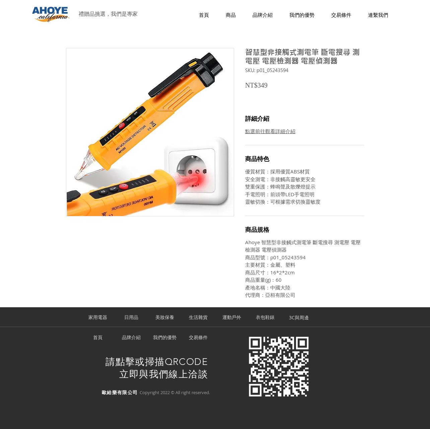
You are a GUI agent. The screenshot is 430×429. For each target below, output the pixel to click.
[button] (230, 15)
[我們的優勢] (165, 338)
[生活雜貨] (198, 318)
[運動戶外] (231, 318)
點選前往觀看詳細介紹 (270, 131)
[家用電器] (98, 318)
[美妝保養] (165, 318)
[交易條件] (198, 338)
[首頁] (98, 338)
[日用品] (131, 318)
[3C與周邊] (298, 318)
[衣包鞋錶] (265, 318)
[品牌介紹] (131, 338)
